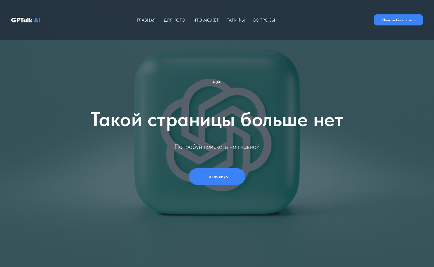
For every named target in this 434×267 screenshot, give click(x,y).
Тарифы (236, 20)
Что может (206, 20)
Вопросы (264, 20)
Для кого (174, 20)
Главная (146, 20)
